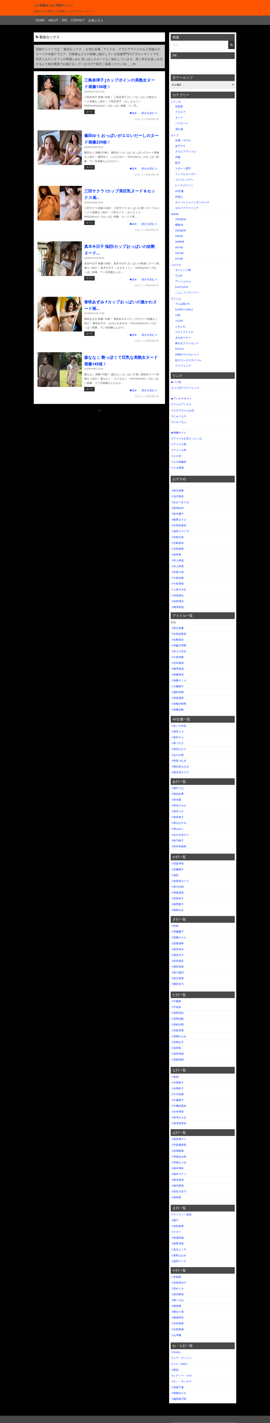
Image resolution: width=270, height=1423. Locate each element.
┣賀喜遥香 (177, 698)
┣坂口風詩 (177, 972)
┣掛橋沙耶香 (178, 703)
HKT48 (179, 247)
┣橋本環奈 (177, 1168)
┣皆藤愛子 (177, 869)
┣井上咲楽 (177, 560)
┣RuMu (175, 1352)
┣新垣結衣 (177, 508)
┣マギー (176, 1232)
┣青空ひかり (178, 749)
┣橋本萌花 (177, 1179)
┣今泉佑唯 (177, 578)
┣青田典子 (177, 817)
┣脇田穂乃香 (178, 1399)
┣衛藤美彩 (177, 674)
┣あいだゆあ (178, 725)
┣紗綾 (174, 925)
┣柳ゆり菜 (177, 1311)
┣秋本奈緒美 (178, 846)
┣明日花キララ (180, 772)
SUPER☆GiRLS (184, 309)
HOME (40, 20)
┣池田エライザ (180, 531)
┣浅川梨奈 (177, 496)
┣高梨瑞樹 (177, 1059)
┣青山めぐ (177, 829)
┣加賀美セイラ (180, 881)
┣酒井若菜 (177, 966)
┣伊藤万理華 (178, 645)
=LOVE (179, 320)
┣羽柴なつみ (178, 1162)
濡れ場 (179, 129)
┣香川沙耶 (177, 886)
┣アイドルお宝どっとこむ (186, 438)
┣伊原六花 (177, 572)
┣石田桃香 (177, 548)
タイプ (174, 135)
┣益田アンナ (178, 1261)
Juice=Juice (181, 287)
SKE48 (179, 236)
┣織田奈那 (177, 692)
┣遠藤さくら (178, 680)
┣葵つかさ (177, 743)
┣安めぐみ (177, 1288)
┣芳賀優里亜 (178, 1144)
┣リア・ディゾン (181, 1358)
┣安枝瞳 (176, 1277)
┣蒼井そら (177, 737)
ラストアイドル (184, 332)
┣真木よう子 (178, 1249)
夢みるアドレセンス (187, 343)
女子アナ (180, 146)
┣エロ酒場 (177, 467)
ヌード (89, 111)
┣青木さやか (178, 805)
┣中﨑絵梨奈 (178, 1105)
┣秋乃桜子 (177, 840)
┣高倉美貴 (177, 1030)
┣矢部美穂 (177, 1329)
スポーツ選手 (183, 168)
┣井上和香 (177, 566)
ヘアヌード (181, 123)
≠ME (177, 315)
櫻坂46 (179, 225)
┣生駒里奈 (177, 543)
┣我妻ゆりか (178, 1393)
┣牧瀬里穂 (177, 1237)
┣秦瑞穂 (176, 1197)
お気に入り (95, 20)
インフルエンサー (185, 174)
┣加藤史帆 (177, 709)
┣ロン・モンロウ (181, 1381)
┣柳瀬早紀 (177, 1317)
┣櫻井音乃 (177, 984)
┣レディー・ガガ (181, 1375)
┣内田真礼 (177, 595)
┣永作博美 (177, 1111)
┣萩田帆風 (177, 1150)
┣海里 (174, 875)
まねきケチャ (183, 337)
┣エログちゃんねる (182, 410)
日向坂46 (180, 230)
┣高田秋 (176, 1048)
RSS (64, 20)
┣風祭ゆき (177, 910)
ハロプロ (176, 265)
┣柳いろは (177, 1300)
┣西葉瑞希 (177, 943)
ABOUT (53, 20)
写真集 (179, 106)
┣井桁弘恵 (177, 537)
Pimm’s (179, 349)
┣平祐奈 (176, 1007)
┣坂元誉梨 (177, 978)
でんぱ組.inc (182, 303)
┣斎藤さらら (178, 937)
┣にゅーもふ (178, 422)
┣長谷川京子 (178, 1191)
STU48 (179, 258)
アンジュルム (183, 281)
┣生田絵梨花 (178, 525)
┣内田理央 (177, 601)
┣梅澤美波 (177, 607)
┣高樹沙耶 (177, 1024)
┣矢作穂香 (177, 1323)
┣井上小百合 (178, 651)
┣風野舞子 (177, 904)
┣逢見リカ (177, 731)
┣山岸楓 (176, 1335)
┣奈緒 (174, 1076)
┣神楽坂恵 (177, 892)
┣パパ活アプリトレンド (185, 388)
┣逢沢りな (177, 788)
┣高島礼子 (177, 1042)
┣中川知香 (177, 1094)
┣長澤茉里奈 (178, 1123)
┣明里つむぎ (178, 760)
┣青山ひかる (178, 823)
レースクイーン (184, 185)
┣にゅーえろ (178, 416)
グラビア (180, 112)
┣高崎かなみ (178, 1036)
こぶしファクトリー (187, 292)
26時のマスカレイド (187, 354)
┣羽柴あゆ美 (178, 1156)
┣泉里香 (176, 554)
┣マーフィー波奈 (181, 1214)
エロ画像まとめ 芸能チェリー (54, 5)
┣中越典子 (177, 1100)
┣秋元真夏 (177, 490)
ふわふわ (180, 326)
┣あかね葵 (177, 755)
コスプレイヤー (184, 179)
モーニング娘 (183, 270)
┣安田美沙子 (178, 1282)
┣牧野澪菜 (177, 1243)
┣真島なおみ (178, 1255)
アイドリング (183, 365)
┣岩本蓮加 (177, 663)
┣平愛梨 (176, 1001)
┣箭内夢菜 (177, 1294)
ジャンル (176, 101)
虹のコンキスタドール (188, 360)
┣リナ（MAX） (180, 1364)
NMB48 (179, 241)
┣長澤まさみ (178, 1117)
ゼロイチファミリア (187, 208)
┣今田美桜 (177, 583)
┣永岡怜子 (177, 1088)
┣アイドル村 (178, 444)
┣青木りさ (177, 811)
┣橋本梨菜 (177, 1185)
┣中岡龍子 (177, 1082)
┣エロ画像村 (178, 462)
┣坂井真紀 (177, 960)
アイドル (176, 299)
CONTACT (77, 20)
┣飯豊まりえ (178, 519)
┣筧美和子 (177, 898)
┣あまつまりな (180, 502)
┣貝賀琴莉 (177, 863)
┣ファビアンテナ (181, 404)
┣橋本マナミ (178, 1174)
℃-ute (178, 275)
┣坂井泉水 (177, 949)
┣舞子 (174, 1220)
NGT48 (179, 253)
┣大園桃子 (177, 686)
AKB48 (174, 214)
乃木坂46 (180, 219)
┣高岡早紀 (177, 1013)
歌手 (177, 163)
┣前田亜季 (177, 1226)
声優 (177, 157)
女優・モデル (183, 140)
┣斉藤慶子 (177, 931)
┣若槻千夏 (177, 1387)
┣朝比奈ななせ (180, 766)
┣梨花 (174, 1369)
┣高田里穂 (177, 1053)
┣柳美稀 (176, 1306)
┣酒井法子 (177, 955)
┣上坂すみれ (178, 589)
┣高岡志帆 (177, 1018)
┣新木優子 (177, 513)
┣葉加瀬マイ (178, 1139)
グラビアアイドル (185, 151)
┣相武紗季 (177, 794)
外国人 (179, 196)
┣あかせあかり (180, 834)
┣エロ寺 (176, 456)
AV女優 (179, 191)
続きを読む (149, 113)
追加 (133, 113)
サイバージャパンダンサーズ (192, 202)
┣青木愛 (176, 799)
